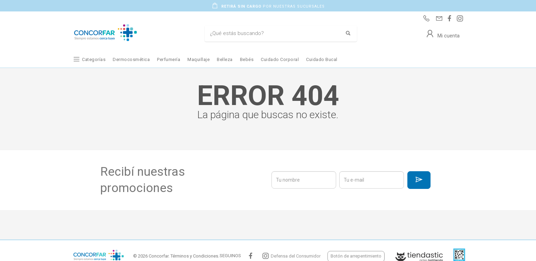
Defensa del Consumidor (296, 256)
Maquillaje (198, 59)
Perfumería (168, 59)
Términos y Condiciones (194, 256)
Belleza (225, 59)
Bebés (247, 59)
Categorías (93, 59)
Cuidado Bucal (322, 59)
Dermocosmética (131, 59)
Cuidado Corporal (280, 59)
